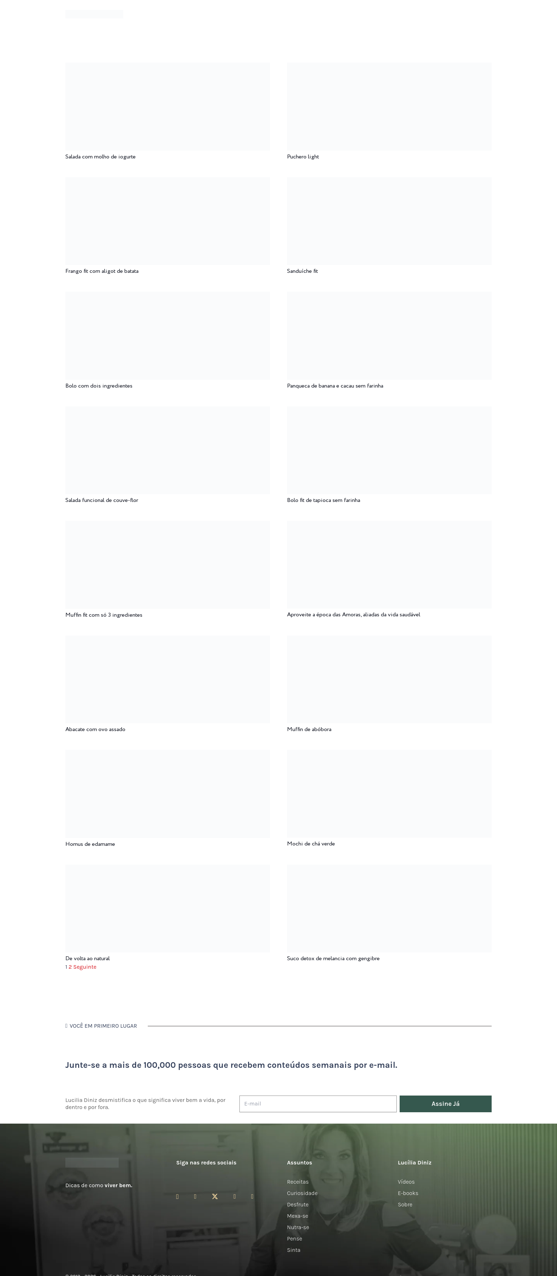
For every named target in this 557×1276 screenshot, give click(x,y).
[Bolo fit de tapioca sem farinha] (389, 411)
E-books (408, 1193)
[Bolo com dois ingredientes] (167, 296)
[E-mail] (318, 1104)
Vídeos (406, 1181)
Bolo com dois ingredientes (99, 386)
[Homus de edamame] (167, 754)
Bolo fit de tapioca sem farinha (323, 500)
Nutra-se (298, 1227)
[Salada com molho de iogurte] (167, 67)
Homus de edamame (90, 844)
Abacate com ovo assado (95, 729)
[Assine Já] (446, 1104)
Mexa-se (297, 1215)
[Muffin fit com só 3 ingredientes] (167, 525)
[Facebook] (195, 1196)
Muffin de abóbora (309, 729)
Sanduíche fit (302, 271)
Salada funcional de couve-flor (101, 500)
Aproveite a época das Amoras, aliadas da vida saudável (353, 615)
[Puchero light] (389, 67)
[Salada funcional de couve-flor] (167, 411)
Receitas (298, 1181)
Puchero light (303, 157)
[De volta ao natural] (167, 869)
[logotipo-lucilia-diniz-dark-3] (94, 14)
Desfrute (298, 1204)
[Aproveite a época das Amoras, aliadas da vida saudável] (389, 525)
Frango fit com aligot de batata (102, 271)
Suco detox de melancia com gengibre (333, 959)
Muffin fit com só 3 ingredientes (103, 615)
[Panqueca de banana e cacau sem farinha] (389, 296)
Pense (294, 1238)
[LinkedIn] (252, 1196)
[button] (488, 14)
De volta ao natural (87, 959)
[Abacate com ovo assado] (167, 640)
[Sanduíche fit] (389, 182)
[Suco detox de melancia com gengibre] (389, 869)
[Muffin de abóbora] (389, 640)
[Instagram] (177, 1196)
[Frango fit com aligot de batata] (167, 182)
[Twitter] (215, 1196)
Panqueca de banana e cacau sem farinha (335, 386)
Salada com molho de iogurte (100, 157)
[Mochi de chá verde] (389, 754)
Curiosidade (302, 1193)
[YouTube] (234, 1196)
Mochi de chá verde (311, 844)
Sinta (294, 1250)
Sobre (405, 1204)
